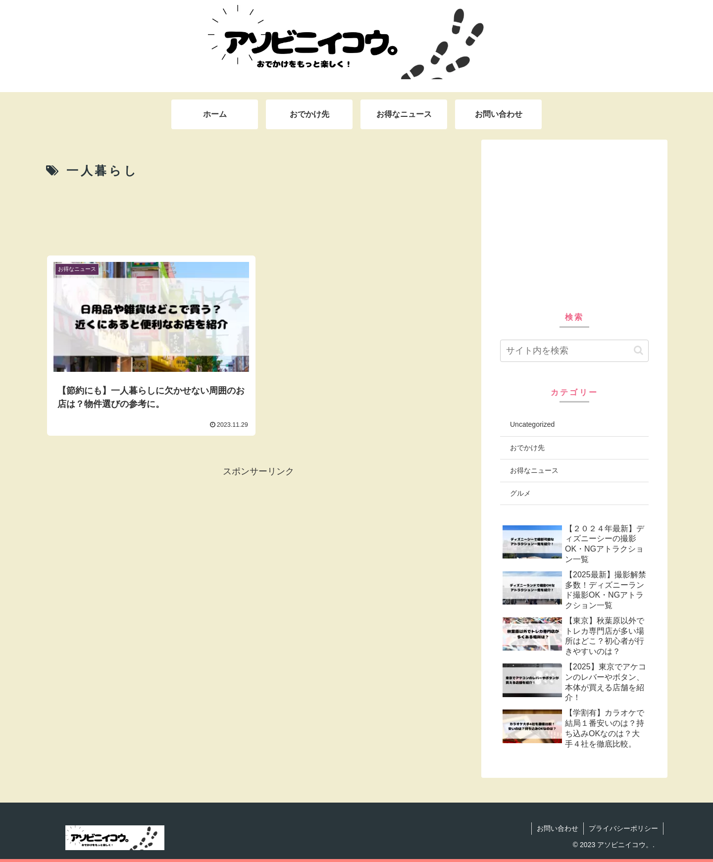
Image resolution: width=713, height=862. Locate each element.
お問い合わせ (557, 828)
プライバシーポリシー (623, 828)
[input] (574, 351)
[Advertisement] (258, 216)
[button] (638, 350)
